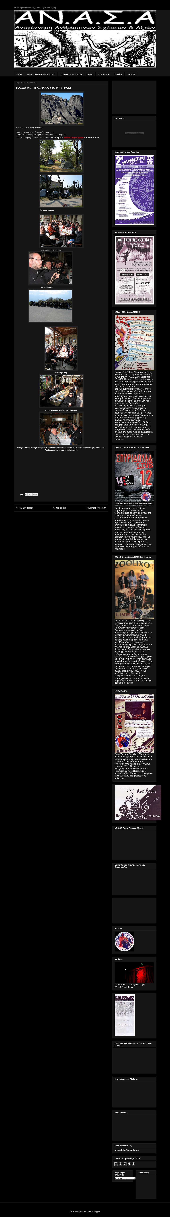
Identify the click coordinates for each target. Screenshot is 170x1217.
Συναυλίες (118, 74)
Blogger (97, 1212)
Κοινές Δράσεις (104, 74)
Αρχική (19, 74)
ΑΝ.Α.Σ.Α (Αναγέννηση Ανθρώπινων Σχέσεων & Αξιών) (35, 8)
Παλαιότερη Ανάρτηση (96, 508)
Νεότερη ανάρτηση (24, 508)
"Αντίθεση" (131, 74)
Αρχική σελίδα (59, 508)
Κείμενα (90, 74)
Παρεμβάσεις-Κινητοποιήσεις (71, 74)
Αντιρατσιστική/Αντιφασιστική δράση (41, 74)
